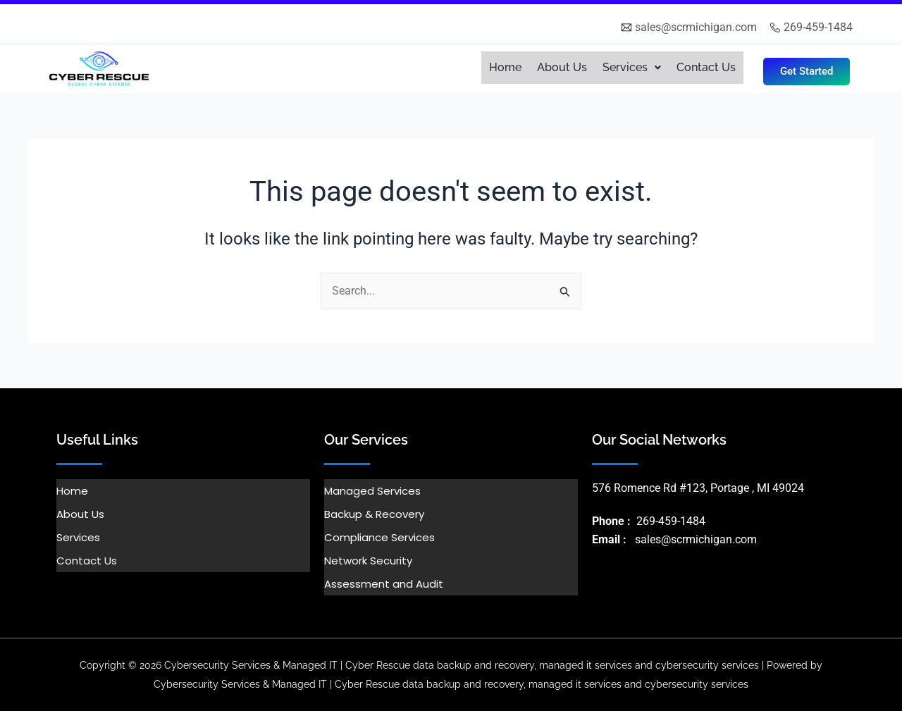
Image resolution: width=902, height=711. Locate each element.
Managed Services (372, 490)
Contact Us (706, 67)
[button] (632, 67)
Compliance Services (379, 537)
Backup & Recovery (374, 514)
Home (505, 67)
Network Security (368, 560)
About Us (562, 67)
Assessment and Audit (383, 583)
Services (632, 67)
